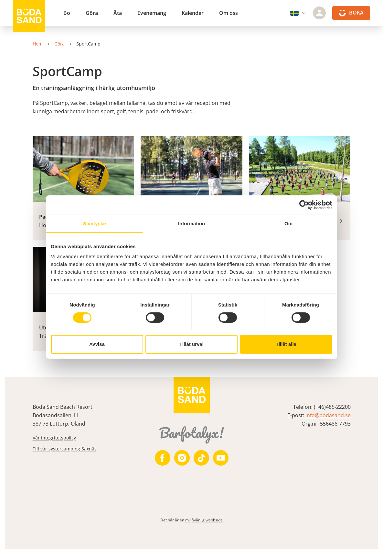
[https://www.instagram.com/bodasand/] (182, 458)
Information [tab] (191, 223)
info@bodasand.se (328, 415)
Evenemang (151, 12)
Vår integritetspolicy (54, 438)
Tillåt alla (286, 344)
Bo (66, 12)
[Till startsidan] (29, 16)
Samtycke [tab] (94, 223)
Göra (92, 12)
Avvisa (97, 344)
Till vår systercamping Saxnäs (65, 449)
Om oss (228, 12)
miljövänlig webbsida (204, 520)
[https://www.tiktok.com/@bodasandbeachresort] (201, 458)
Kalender (193, 12)
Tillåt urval (191, 344)
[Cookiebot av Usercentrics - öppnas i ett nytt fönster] (304, 205)
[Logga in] (319, 12)
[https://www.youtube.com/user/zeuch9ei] (221, 458)
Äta (117, 12)
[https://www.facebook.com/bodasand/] (162, 458)
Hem (38, 44)
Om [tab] (288, 223)
